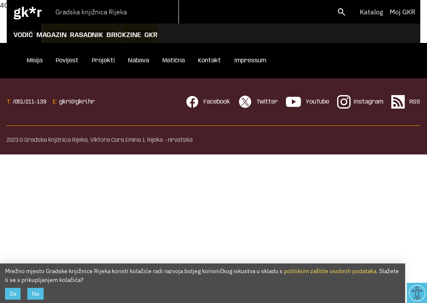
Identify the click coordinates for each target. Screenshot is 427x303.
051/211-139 (30, 102)
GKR (150, 35)
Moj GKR (402, 12)
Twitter (258, 102)
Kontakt (209, 61)
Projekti (103, 61)
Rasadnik (86, 35)
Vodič (23, 35)
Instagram (360, 102)
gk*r (27, 12)
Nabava (138, 61)
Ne (35, 294)
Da (13, 294)
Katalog (371, 12)
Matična (173, 61)
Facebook (208, 102)
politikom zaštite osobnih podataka (330, 271)
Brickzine (124, 35)
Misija (34, 61)
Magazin (52, 35)
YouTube (307, 102)
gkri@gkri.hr (77, 102)
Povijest (67, 61)
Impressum (250, 61)
